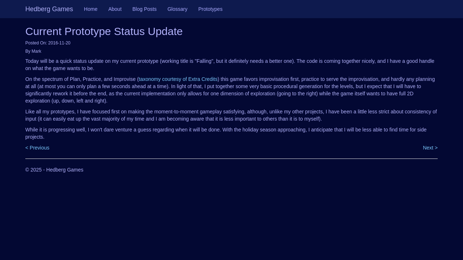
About (115, 9)
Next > (430, 148)
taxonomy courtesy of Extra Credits (178, 79)
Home (90, 9)
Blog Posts (144, 9)
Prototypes (210, 9)
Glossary (177, 9)
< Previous (37, 148)
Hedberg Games (49, 9)
